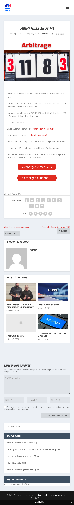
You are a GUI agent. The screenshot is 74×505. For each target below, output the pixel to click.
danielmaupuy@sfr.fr (40, 135)
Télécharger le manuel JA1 (37, 178)
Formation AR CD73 (15, 335)
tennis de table (41, 495)
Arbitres (44, 33)
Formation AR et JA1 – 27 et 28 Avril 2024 (52, 334)
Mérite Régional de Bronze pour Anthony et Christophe (19, 305)
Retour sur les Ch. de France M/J (21, 442)
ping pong (57, 495)
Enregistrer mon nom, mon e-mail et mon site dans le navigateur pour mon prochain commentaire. (36, 408)
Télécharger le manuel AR (36, 167)
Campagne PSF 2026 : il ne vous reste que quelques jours (33, 449)
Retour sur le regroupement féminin (23, 456)
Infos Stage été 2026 (16, 463)
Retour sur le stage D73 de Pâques (22, 469)
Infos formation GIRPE (48, 304)
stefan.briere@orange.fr (43, 129)
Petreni (22, 33)
